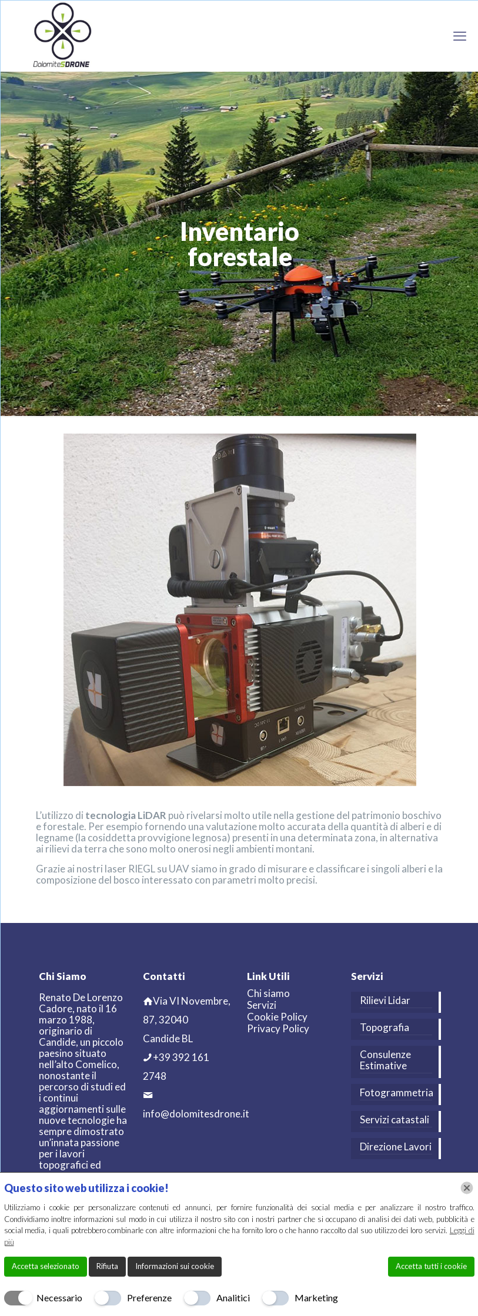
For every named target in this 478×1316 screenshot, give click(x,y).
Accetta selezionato (45, 1266)
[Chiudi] (466, 1188)
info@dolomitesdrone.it (196, 1113)
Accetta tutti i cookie (431, 1266)
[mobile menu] (460, 36)
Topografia (384, 1027)
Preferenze (149, 1297)
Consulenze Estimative (385, 1060)
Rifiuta (107, 1266)
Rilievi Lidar (385, 1000)
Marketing (316, 1297)
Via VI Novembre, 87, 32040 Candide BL (186, 1020)
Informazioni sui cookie (174, 1266)
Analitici (233, 1297)
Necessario (59, 1297)
